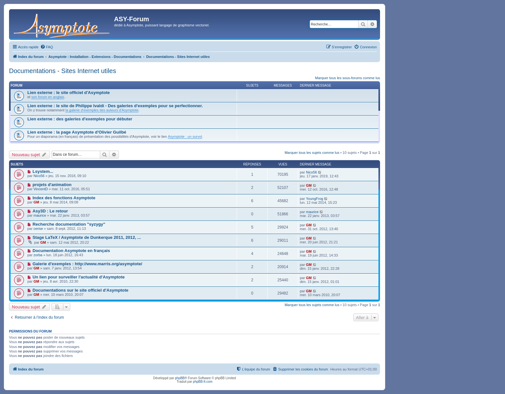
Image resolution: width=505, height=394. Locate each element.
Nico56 (38, 176)
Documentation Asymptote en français (71, 250)
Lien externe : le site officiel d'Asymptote (68, 92)
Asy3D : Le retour (50, 211)
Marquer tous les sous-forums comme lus (347, 78)
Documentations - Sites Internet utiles (62, 70)
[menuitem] (46, 47)
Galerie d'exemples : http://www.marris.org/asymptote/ (87, 263)
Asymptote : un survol (185, 136)
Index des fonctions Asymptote (64, 197)
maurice (39, 215)
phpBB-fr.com (203, 381)
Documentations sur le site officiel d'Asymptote (81, 290)
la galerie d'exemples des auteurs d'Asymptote (101, 110)
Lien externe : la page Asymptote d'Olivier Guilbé (76, 132)
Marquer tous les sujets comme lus (312, 153)
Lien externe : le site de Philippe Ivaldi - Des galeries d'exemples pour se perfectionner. (115, 105)
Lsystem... (43, 171)
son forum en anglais (47, 97)
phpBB (180, 378)
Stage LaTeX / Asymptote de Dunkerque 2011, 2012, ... (87, 237)
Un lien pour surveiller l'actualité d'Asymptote (79, 277)
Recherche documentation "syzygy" (69, 224)
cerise (38, 228)
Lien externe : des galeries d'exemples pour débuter (79, 119)
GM (309, 185)
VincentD (40, 189)
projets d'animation (52, 184)
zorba (38, 255)
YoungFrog (314, 199)
